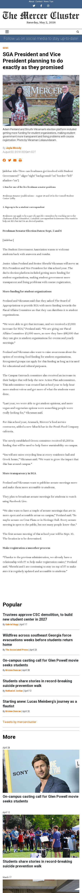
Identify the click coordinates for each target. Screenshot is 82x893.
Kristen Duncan (13, 670)
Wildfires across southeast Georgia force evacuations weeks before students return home (38, 640)
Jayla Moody (13, 148)
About (31, 1)
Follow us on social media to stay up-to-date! (41, 38)
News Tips (48, 1)
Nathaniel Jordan (14, 690)
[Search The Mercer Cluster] (78, 32)
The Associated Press (16, 649)
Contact (38, 1)
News (5, 48)
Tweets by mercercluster (19, 722)
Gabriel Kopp (11, 624)
